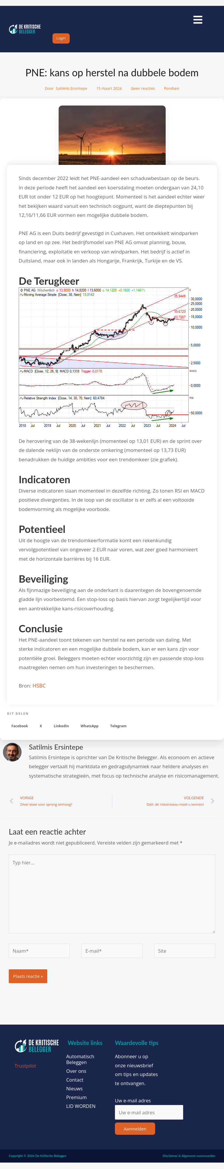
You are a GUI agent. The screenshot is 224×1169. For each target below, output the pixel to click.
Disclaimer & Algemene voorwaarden (189, 1162)
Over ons (76, 1077)
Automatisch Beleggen (80, 1066)
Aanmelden (135, 1135)
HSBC (38, 692)
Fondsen (171, 95)
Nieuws (74, 1095)
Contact (74, 1086)
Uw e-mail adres (133, 1107)
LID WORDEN (81, 1113)
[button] (19, 732)
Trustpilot (25, 1072)
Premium (76, 1104)
